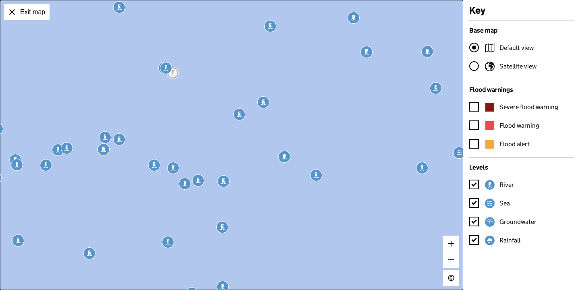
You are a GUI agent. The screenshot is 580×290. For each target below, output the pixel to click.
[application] (231, 145)
